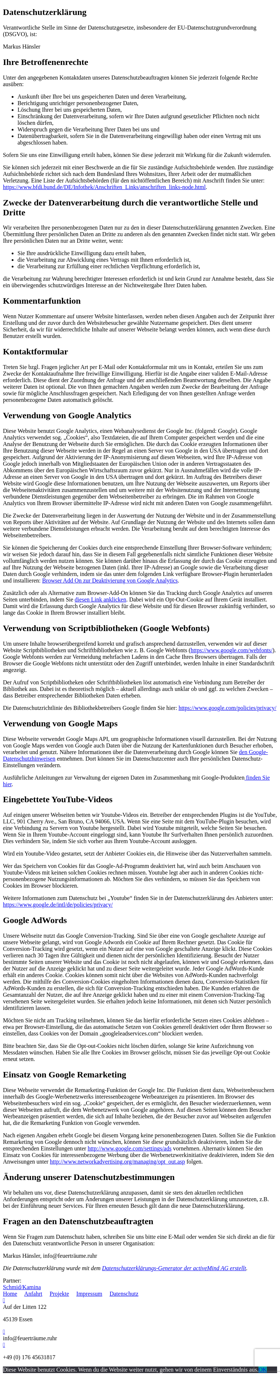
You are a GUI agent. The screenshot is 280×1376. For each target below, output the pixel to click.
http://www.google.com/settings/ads (129, 1148)
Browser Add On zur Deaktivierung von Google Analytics (110, 580)
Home (10, 1294)
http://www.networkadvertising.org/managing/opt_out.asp (117, 1161)
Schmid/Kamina (22, 1287)
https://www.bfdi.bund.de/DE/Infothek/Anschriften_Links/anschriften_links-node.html (104, 187)
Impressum (89, 1294)
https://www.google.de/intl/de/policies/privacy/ (58, 905)
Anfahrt (33, 1294)
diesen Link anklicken (100, 599)
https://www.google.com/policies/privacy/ (227, 708)
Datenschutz (123, 1294)
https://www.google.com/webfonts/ (232, 650)
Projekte (59, 1294)
